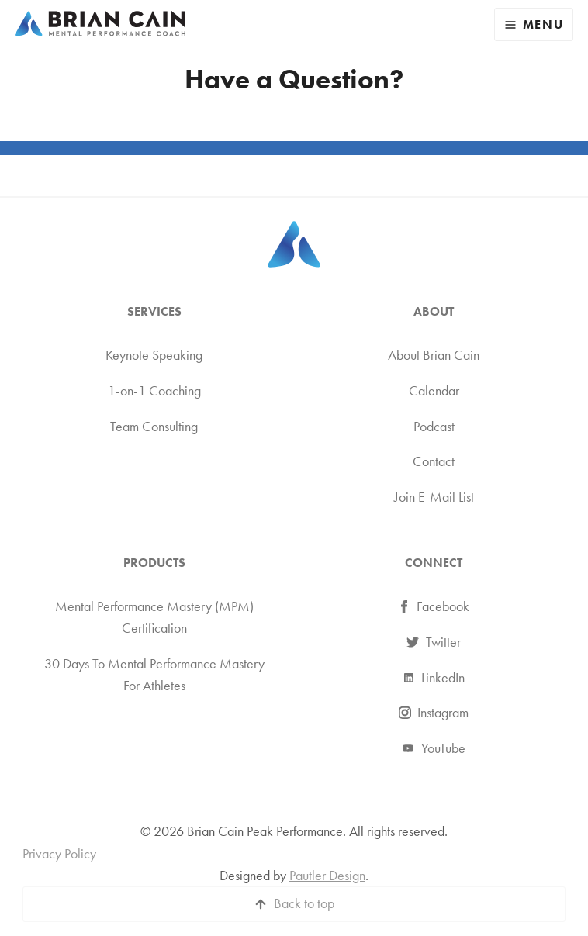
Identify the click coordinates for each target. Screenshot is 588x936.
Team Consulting (154, 426)
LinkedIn (434, 677)
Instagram (434, 712)
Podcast (434, 426)
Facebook (434, 606)
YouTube (433, 748)
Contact (434, 461)
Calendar (434, 390)
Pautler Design (327, 875)
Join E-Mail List (434, 497)
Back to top (304, 903)
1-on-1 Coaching (154, 390)
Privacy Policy (59, 853)
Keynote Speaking (153, 355)
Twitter (433, 642)
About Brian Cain (433, 355)
